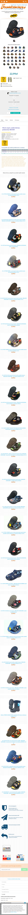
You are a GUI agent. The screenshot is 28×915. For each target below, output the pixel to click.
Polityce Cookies (14, 912)
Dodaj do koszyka (15, 112)
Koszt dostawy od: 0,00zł (6, 84)
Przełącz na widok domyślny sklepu (14, 878)
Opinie (11, 120)
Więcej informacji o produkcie (13, 109)
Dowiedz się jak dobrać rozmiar (14, 93)
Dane (6, 120)
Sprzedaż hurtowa (5, 891)
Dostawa (17, 120)
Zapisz (24, 869)
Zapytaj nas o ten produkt (13, 107)
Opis (2, 120)
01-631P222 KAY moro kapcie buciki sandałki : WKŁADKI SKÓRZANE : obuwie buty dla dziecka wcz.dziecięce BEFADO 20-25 (13, 742)
